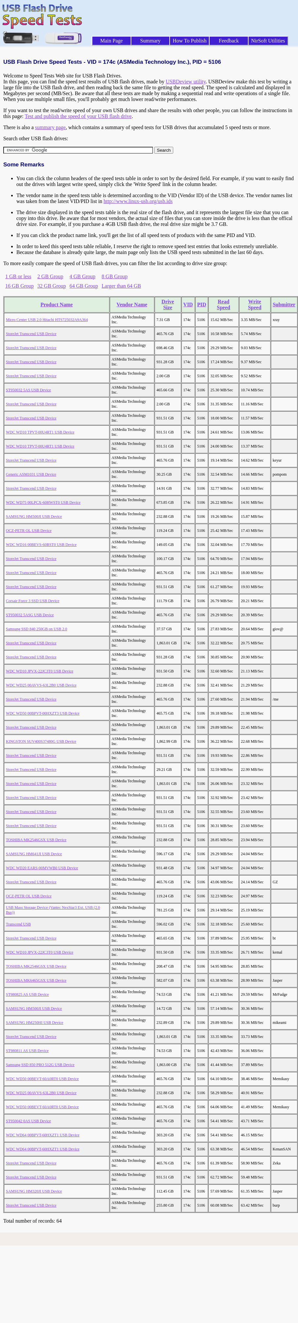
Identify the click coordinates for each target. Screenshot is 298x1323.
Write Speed (254, 304)
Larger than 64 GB (121, 286)
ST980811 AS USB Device (27, 1050)
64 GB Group (83, 286)
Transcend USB (18, 924)
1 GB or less (18, 276)
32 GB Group (51, 286)
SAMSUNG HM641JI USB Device (34, 854)
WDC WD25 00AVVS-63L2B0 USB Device (41, 685)
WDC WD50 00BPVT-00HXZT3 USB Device (43, 713)
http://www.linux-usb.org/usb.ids (138, 201)
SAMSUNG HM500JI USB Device (34, 516)
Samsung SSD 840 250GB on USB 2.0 (36, 629)
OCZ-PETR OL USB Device (28, 530)
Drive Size (167, 304)
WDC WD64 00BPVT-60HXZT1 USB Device (43, 1135)
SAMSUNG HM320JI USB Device (34, 1191)
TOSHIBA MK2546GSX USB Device (36, 840)
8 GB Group (114, 276)
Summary (150, 40)
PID (201, 304)
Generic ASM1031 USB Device (31, 474)
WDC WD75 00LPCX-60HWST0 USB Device (43, 502)
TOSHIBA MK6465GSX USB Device (36, 980)
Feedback (229, 40)
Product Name (56, 304)
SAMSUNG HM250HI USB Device (34, 1022)
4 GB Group (82, 276)
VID (188, 304)
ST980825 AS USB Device (27, 994)
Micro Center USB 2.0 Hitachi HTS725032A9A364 (47, 319)
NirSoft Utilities (268, 40)
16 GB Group (19, 286)
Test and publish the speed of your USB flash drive (78, 116)
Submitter (284, 304)
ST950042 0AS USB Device (28, 1121)
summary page (50, 127)
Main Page (111, 40)
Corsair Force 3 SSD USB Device (32, 601)
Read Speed (223, 304)
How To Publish (190, 40)
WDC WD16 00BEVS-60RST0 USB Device (41, 544)
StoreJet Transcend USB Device (31, 333)
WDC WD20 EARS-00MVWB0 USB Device (42, 868)
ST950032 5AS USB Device (28, 390)
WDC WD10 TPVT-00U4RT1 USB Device (40, 432)
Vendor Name (132, 304)
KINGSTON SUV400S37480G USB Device (41, 741)
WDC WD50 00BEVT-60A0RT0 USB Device (42, 1079)
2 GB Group (50, 276)
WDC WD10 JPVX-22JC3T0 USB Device (39, 671)
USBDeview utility (186, 81)
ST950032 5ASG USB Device (30, 615)
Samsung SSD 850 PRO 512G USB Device (40, 1064)
